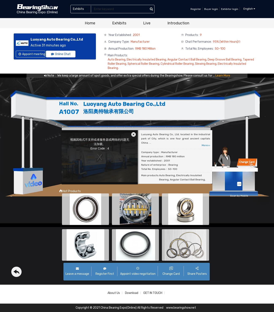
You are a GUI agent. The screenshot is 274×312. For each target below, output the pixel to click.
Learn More (222, 75)
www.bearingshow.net (181, 307)
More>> (206, 145)
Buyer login (211, 9)
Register (196, 9)
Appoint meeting (32, 54)
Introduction (178, 23)
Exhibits (119, 23)
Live (146, 23)
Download (131, 293)
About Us (113, 293)
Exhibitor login (229, 9)
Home (90, 23)
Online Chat (61, 54)
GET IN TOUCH (152, 293)
